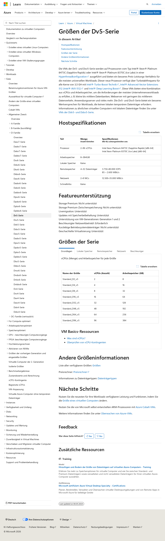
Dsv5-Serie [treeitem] (19, 219)
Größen (96, 365)
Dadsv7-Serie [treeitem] (20, 146)
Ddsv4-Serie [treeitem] (19, 311)
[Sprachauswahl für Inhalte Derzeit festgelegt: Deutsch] (11, 519)
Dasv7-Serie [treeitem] (19, 141)
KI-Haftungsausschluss (14, 526)
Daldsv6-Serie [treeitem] (20, 192)
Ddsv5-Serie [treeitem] (19, 229)
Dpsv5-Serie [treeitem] (19, 242)
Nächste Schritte (69, 61)
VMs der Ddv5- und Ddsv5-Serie (76, 112)
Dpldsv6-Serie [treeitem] (20, 210)
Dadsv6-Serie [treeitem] (20, 183)
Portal (134, 12)
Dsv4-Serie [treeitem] (19, 293)
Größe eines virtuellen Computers (81, 400)
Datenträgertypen (107, 378)
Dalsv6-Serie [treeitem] (20, 187)
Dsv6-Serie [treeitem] (19, 160)
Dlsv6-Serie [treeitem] (19, 169)
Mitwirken (65, 526)
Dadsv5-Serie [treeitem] (20, 238)
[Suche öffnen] (147, 4)
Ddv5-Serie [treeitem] (19, 224)
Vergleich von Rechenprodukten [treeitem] (21, 38)
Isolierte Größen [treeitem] (16, 366)
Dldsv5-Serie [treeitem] (20, 265)
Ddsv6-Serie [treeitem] (19, 164)
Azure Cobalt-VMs (145, 407)
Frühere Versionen (37, 526)
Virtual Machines (84, 23)
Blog (52, 526)
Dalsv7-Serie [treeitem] (20, 151)
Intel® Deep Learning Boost (104, 88)
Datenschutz (79, 526)
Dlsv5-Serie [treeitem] (19, 261)
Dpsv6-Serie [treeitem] (19, 196)
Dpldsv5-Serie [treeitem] (20, 256)
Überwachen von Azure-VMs (116, 413)
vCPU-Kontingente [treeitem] (17, 380)
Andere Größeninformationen (75, 56)
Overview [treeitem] (10, 33)
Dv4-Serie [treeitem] (18, 288)
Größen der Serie (69, 52)
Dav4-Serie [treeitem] (19, 298)
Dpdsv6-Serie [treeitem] (20, 201)
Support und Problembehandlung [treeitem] (22, 462)
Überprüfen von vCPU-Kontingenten (86, 342)
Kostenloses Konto (151, 12)
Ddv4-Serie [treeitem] (19, 307)
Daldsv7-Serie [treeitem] (20, 155)
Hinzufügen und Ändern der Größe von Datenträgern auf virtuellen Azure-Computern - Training (105, 467)
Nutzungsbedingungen (102, 526)
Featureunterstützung (71, 48)
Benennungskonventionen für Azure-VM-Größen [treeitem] (28, 89)
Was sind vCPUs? (76, 338)
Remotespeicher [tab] (104, 251)
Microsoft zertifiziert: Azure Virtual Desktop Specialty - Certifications (92, 485)
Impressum (122, 526)
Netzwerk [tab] (121, 251)
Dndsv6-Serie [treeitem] (20, 275)
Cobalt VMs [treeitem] (14, 109)
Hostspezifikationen (70, 44)
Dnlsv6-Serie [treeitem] (20, 279)
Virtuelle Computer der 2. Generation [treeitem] (26, 361)
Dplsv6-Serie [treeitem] (20, 206)
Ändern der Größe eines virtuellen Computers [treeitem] (25, 103)
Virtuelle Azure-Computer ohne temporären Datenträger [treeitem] (29, 395)
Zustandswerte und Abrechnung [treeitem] (24, 375)
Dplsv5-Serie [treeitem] (20, 252)
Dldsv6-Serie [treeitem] (20, 174)
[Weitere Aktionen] (158, 23)
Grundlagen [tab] (66, 251)
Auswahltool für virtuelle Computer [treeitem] (25, 96)
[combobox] (27, 22)
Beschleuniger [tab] (137, 251)
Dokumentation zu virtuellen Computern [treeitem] (25, 28)
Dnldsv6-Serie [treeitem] (20, 284)
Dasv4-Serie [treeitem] (19, 302)
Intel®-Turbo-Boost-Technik (102, 84)
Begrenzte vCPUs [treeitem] (17, 384)
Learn (61, 23)
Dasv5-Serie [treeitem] (19, 233)
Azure (70, 23)
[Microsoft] (6, 4)
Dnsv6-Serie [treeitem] (19, 270)
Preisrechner (80, 371)
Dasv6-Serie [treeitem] (19, 178)
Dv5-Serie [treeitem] (18, 215)
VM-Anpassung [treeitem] (16, 389)
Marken (136, 526)
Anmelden (156, 4)
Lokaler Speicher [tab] (84, 251)
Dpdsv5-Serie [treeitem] (20, 247)
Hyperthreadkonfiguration (73, 76)
